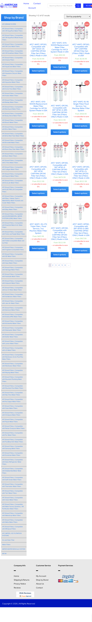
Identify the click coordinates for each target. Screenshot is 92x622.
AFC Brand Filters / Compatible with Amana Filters (12, 59)
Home (26, 3)
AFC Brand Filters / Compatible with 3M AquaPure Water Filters (12, 30)
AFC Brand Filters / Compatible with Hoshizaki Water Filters (12, 275)
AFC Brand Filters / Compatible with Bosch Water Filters (12, 121)
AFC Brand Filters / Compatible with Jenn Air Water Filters (12, 302)
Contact (37, 3)
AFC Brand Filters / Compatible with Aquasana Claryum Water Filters (12, 73)
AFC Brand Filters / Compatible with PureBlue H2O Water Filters (12, 441)
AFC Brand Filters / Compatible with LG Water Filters (12, 349)
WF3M (4, 554)
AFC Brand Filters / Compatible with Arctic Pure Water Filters (12, 88)
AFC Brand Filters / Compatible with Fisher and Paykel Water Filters (13, 233)
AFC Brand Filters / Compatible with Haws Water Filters (12, 262)
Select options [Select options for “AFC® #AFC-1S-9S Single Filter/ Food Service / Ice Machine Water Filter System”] (81, 126)
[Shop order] (77, 16)
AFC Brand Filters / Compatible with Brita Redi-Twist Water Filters (13, 135)
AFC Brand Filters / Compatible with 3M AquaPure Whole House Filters (12, 37)
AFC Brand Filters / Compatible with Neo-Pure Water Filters (12, 394)
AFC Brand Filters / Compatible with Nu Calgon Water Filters (12, 400)
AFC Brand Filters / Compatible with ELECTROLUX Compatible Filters (12, 189)
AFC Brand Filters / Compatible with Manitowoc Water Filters (12, 365)
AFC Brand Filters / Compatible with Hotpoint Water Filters (12, 282)
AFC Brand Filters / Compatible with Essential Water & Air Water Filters (12, 225)
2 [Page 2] (52, 265)
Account (32, 8)
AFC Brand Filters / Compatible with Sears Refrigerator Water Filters (12, 462)
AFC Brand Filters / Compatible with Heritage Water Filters (12, 269)
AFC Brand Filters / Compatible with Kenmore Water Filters (12, 309)
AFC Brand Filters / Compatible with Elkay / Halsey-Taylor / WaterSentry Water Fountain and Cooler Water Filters (12, 199)
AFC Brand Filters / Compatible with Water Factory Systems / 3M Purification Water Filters (13, 506)
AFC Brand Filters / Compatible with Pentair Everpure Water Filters (13, 427)
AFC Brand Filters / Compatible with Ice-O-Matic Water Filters (12, 289)
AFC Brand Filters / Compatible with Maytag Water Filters (12, 371)
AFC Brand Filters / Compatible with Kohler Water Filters (12, 336)
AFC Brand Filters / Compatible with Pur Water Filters (12, 434)
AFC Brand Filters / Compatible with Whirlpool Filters (12, 528)
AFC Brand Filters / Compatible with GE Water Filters (12, 255)
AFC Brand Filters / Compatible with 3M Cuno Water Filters (12, 45)
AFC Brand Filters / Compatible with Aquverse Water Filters (12, 81)
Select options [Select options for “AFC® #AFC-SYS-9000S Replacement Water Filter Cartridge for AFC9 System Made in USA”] (59, 67)
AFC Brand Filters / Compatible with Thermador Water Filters (12, 485)
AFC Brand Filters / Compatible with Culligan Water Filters (12, 168)
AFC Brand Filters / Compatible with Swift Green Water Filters (12, 479)
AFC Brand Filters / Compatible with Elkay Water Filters (12, 208)
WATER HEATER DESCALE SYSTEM (13, 549)
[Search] (78, 6)
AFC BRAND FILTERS (9, 24)
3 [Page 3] (55, 265)
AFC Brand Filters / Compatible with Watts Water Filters (12, 521)
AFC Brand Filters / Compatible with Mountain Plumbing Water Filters (12, 379)
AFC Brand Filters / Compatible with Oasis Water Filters (12, 407)
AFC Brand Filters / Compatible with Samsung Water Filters (12, 447)
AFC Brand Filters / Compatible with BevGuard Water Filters (12, 108)
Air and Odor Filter (8, 540)
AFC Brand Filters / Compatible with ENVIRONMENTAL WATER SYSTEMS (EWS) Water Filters (12, 216)
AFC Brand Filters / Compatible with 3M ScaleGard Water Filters (12, 52)
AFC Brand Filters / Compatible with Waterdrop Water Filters (12, 514)
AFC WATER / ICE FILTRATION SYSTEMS (12, 534)
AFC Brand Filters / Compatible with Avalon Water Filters (12, 94)
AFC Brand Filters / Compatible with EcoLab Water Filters (12, 182)
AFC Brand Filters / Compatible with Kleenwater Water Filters (12, 329)
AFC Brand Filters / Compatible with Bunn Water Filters (12, 155)
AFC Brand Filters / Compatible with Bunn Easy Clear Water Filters (13, 148)
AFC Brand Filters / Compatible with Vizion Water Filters (12, 499)
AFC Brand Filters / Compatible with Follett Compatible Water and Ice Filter (13, 241)
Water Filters (6, 544)
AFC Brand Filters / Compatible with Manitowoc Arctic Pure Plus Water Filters (12, 357)
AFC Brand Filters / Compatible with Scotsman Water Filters (12, 454)
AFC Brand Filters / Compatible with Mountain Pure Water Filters (12, 387)
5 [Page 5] (62, 265)
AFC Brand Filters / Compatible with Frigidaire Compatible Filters (13, 248)
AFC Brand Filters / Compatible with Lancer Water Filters (12, 342)
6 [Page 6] (65, 265)
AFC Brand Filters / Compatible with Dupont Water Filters (12, 175)
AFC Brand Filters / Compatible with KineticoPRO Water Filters (12, 316)
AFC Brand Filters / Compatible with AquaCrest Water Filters (12, 65)
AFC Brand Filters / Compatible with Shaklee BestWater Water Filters (12, 471)
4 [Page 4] (59, 265)
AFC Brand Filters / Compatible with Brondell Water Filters (12, 141)
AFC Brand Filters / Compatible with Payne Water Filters (12, 421)
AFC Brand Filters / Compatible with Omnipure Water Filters (12, 414)
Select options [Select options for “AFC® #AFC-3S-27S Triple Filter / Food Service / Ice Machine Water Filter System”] (38, 248)
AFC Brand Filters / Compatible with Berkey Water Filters (12, 101)
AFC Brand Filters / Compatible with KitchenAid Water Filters (12, 322)
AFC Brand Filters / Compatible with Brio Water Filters (12, 128)
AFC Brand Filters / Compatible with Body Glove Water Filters (12, 115)
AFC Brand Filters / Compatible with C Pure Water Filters (12, 162)
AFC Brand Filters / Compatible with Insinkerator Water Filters (12, 295)
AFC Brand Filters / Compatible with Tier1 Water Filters (12, 492)
